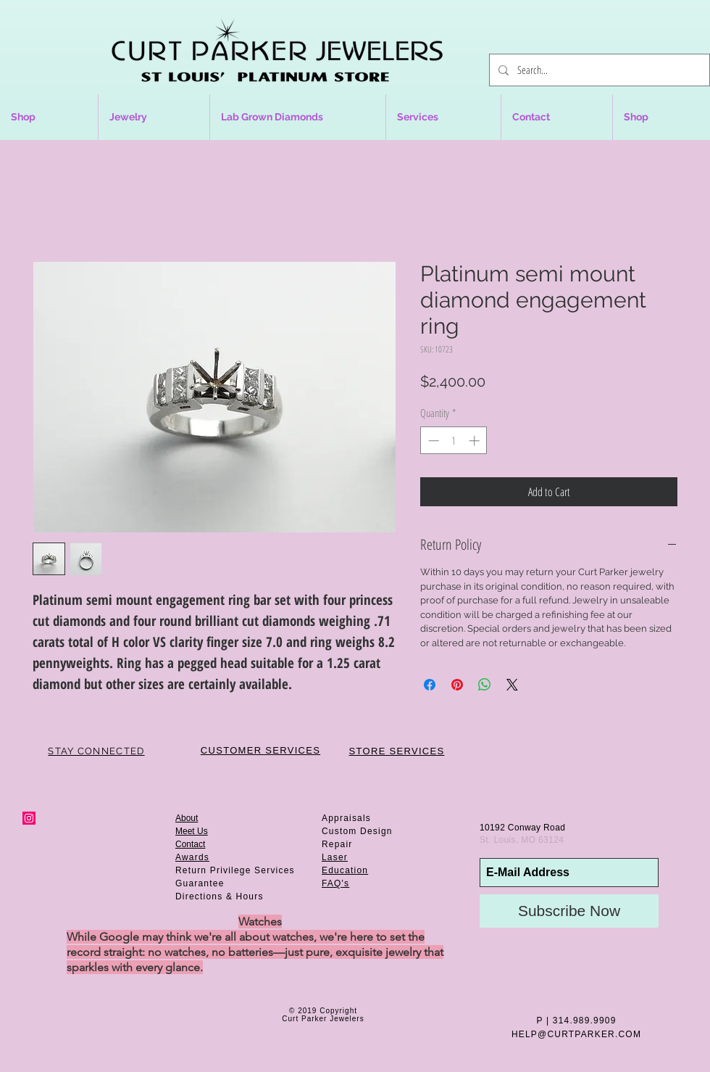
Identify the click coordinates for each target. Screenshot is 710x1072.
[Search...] (598, 70)
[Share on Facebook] (429, 684)
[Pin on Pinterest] (457, 684)
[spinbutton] (454, 440)
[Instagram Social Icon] (29, 818)
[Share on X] (512, 684)
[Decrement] (432, 440)
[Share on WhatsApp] (484, 684)
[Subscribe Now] (569, 911)
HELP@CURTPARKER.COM (576, 1034)
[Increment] (475, 440)
